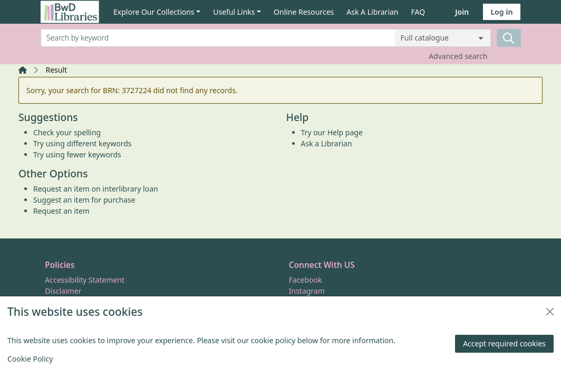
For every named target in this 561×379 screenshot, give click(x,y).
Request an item (61, 211)
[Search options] (443, 38)
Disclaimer (63, 291)
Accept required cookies (504, 343)
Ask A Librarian (372, 12)
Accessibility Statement (84, 280)
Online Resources (304, 12)
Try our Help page (332, 132)
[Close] (550, 311)
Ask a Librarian (326, 143)
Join (462, 12)
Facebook (305, 280)
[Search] (509, 38)
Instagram (307, 291)
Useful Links (234, 12)
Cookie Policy (30, 359)
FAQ (418, 12)
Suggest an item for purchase (84, 200)
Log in (501, 12)
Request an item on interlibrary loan (95, 189)
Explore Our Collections (154, 12)
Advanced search (458, 56)
